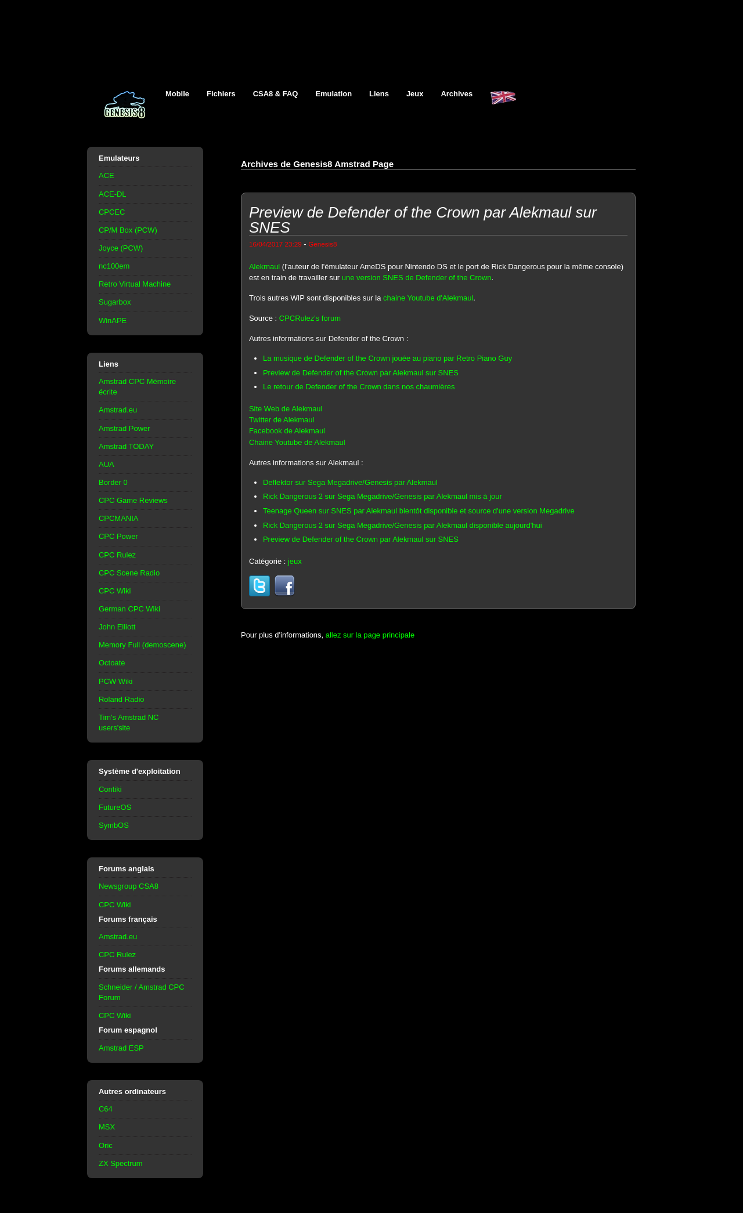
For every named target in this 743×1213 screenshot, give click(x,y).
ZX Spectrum (121, 1163)
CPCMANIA (118, 518)
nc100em (114, 266)
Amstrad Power (124, 428)
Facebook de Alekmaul (287, 430)
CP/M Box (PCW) (128, 230)
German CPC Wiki (129, 608)
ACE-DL (113, 194)
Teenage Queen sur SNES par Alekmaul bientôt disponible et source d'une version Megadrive (419, 510)
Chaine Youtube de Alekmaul (297, 442)
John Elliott (117, 626)
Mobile (177, 93)
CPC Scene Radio (129, 573)
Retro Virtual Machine (135, 284)
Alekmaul (264, 266)
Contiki (110, 789)
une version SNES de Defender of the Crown (417, 277)
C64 (106, 1109)
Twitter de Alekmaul (281, 419)
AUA (106, 464)
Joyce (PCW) (121, 248)
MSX (107, 1127)
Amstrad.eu (118, 409)
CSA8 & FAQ (275, 93)
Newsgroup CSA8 (128, 886)
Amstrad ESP (121, 1048)
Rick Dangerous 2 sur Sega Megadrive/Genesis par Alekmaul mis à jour (382, 496)
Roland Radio (122, 699)
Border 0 (113, 482)
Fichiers (221, 93)
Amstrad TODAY (126, 446)
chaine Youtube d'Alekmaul (428, 298)
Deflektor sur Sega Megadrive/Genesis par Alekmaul (350, 482)
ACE (106, 175)
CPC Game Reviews (133, 500)
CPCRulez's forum (310, 318)
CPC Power (118, 536)
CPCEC (112, 212)
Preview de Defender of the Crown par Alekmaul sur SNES (361, 372)
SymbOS (114, 825)
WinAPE (113, 320)
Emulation (333, 93)
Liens (379, 93)
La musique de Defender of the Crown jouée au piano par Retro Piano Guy (387, 358)
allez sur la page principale (370, 635)
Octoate (112, 662)
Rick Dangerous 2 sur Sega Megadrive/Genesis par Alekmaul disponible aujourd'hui (402, 525)
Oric (106, 1145)
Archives (457, 93)
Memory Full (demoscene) (142, 644)
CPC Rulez (117, 555)
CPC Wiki (115, 590)
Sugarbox (115, 302)
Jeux (415, 93)
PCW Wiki (115, 681)
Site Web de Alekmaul (285, 408)
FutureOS (115, 807)
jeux (295, 561)
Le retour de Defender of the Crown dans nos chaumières (359, 386)
